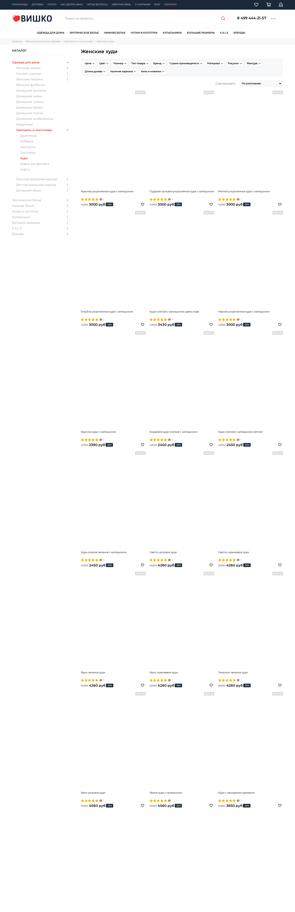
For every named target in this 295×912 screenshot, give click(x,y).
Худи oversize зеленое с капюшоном (103, 552)
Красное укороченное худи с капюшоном (107, 191)
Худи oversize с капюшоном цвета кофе (174, 311)
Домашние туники (30, 102)
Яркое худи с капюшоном (166, 792)
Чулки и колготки (144, 32)
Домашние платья (29, 113)
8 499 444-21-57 (251, 18)
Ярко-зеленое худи (93, 672)
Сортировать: (226, 83)
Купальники (172, 32)
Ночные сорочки (43, 74)
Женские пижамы (43, 79)
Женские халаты (43, 68)
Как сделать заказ (71, 4)
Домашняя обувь (43, 190)
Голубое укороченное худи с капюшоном (107, 311)
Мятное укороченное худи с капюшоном (244, 191)
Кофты (25, 169)
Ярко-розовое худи (93, 792)
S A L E (224, 32)
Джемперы (28, 136)
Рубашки (26, 141)
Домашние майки (29, 96)
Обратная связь (121, 4)
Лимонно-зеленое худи (233, 672)
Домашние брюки (29, 107)
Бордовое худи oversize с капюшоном (173, 431)
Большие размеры (201, 32)
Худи (24, 158)
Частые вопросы (97, 4)
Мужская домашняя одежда (43, 179)
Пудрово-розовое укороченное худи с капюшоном (182, 191)
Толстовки (27, 152)
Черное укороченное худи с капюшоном (243, 311)
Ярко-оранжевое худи (164, 672)
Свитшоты (27, 147)
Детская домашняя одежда (43, 185)
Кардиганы (24, 124)
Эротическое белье (84, 32)
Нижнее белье (114, 32)
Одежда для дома (50, 32)
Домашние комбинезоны (34, 119)
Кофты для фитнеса (34, 164)
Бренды (239, 32)
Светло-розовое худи (163, 552)
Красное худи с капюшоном (98, 431)
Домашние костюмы (31, 90)
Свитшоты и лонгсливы (43, 130)
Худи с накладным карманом (236, 792)
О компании (142, 4)
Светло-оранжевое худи (233, 552)
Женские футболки (30, 85)
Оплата (51, 4)
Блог (157, 4)
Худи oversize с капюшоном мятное (240, 431)
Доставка (37, 4)
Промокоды (20, 4)
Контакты (171, 4)
